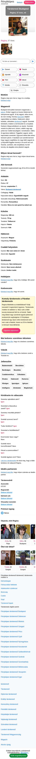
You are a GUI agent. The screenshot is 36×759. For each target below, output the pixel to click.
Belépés (19, 2)
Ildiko (22, 541)
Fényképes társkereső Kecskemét (14, 647)
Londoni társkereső (8, 729)
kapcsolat (20, 117)
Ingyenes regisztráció (11, 330)
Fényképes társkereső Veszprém (13, 672)
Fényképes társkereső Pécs (11, 632)
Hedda (21, 567)
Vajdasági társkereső (9, 719)
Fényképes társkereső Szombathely (14, 662)
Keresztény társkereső (9, 704)
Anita (7, 541)
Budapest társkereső (13, 189)
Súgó (2, 599)
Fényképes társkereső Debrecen (13, 616)
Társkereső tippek (7, 603)
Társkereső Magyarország (11, 734)
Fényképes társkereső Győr (11, 637)
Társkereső (5, 689)
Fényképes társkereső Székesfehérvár (15, 652)
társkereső (18, 121)
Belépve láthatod (6, 492)
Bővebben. (25, 753)
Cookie (3, 596)
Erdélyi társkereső (8, 699)
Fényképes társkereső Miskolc (12, 621)
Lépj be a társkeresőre (8, 460)
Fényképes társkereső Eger (11, 677)
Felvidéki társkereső (8, 709)
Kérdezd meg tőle (7, 280)
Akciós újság (6, 745)
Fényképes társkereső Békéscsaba (14, 667)
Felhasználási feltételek (9, 585)
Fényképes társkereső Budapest (13, 611)
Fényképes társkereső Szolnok (12, 657)
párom (3, 112)
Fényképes (7, 2)
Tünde (7, 567)
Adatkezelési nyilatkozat (9, 588)
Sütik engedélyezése (18, 756)
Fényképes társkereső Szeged (12, 626)
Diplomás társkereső (9, 694)
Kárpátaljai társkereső (9, 714)
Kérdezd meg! (5, 100)
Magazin (4, 740)
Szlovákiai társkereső (9, 724)
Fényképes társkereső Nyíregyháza (14, 642)
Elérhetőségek (6, 581)
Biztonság (4, 592)
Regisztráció (29, 2)
